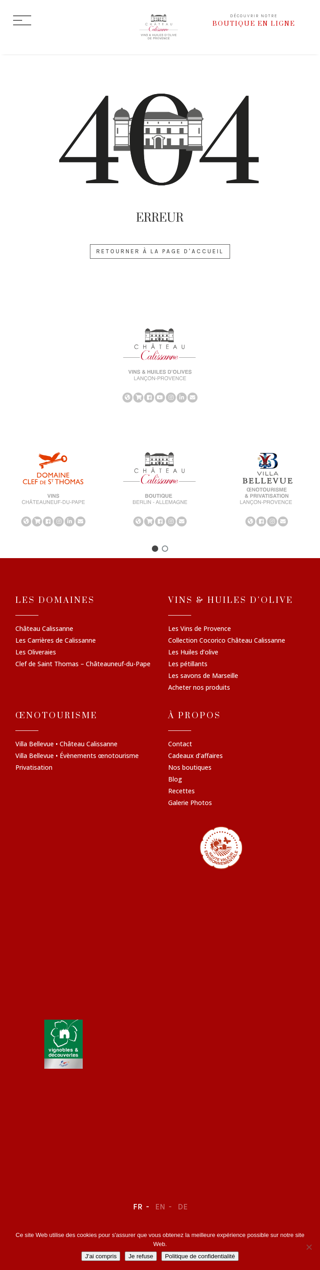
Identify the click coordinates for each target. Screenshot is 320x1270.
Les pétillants (187, 664)
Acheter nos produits (199, 688)
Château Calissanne (44, 629)
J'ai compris (101, 1256)
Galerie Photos (190, 803)
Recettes (181, 791)
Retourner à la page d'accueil (160, 251)
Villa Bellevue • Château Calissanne (66, 744)
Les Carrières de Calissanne (55, 640)
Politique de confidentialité (200, 1256)
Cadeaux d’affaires (195, 756)
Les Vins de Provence (199, 629)
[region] (160, 364)
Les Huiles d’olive (193, 652)
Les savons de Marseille (203, 676)
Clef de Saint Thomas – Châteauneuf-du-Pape (83, 664)
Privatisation (33, 768)
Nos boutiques (190, 768)
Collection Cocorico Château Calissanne (226, 640)
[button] (155, 548)
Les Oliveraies (35, 652)
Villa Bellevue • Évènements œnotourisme (77, 756)
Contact (180, 744)
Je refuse (140, 1256)
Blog (175, 779)
